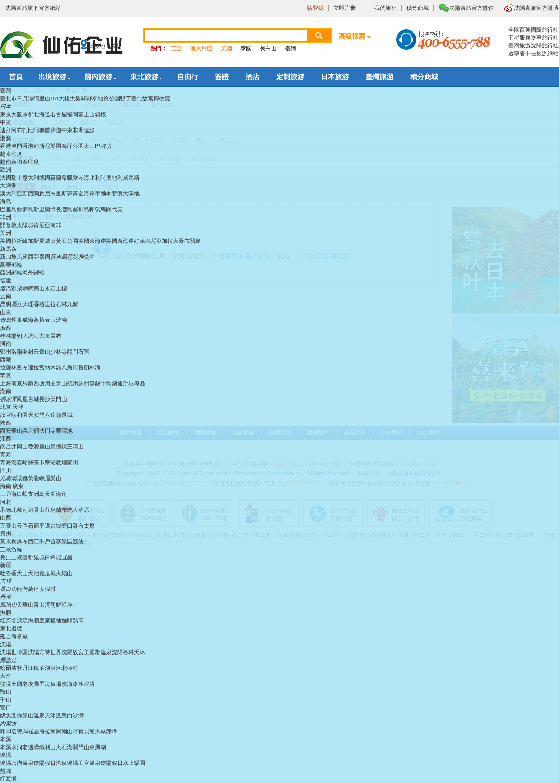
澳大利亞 (201, 48)
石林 (61, 304)
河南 (5, 344)
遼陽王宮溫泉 (83, 763)
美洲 (5, 233)
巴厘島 (8, 209)
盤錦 (5, 771)
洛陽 (16, 351)
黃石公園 (67, 241)
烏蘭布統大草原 (69, 510)
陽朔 (16, 336)
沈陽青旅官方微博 (536, 8)
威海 (27, 320)
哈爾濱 (8, 668)
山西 (5, 518)
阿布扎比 (22, 130)
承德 (5, 510)
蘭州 (72, 462)
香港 (5, 146)
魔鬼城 (47, 573)
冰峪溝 (86, 684)
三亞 (176, 48)
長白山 (268, 48)
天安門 (36, 415)
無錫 (94, 383)
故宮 (5, 415)
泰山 (50, 320)
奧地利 (114, 177)
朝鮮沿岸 (61, 605)
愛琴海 (81, 177)
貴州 (5, 533)
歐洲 (5, 170)
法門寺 (47, 431)
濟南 (61, 320)
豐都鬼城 (33, 557)
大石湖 (64, 747)
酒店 (253, 76)
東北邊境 (11, 628)
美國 (226, 48)
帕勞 (94, 209)
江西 (5, 438)
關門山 (81, 747)
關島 (195, 241)
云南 (5, 296)
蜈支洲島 (33, 494)
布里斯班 (61, 193)
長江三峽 (11, 557)
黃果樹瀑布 (14, 541)
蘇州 (83, 383)
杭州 (72, 383)
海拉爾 (47, 731)
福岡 (72, 114)
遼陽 (5, 755)
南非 (55, 225)
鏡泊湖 (41, 668)
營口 (5, 707)
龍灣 (22, 589)
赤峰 (111, 731)
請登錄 (315, 8)
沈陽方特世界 (44, 652)
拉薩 (5, 367)
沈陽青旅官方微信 (471, 8)
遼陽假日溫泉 (50, 763)
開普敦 (8, 225)
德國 (44, 177)
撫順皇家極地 (44, 620)
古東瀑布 (50, 336)
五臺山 (8, 525)
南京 (16, 383)
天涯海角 (56, 494)
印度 (33, 162)
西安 (5, 431)
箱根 (100, 114)
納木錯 (53, 367)
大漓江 (30, 336)
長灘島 (64, 209)
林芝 (16, 367)
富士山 (86, 114)
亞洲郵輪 (11, 272)
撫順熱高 (72, 620)
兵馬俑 (30, 431)
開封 (27, 351)
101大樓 (60, 98)
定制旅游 (290, 76)
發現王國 (11, 684)
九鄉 (72, 304)
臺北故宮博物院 (150, 98)
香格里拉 (44, 304)
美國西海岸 (120, 241)
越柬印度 (11, 154)
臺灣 (290, 48)
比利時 (97, 177)
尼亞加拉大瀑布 (170, 241)
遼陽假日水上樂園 (122, 763)
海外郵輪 (33, 272)
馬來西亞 (28, 257)
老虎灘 (30, 684)
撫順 (5, 612)
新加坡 (8, 257)
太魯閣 (78, 98)
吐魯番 (8, 573)
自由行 (187, 76)
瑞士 (16, 177)
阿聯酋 (41, 130)
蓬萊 (39, 320)
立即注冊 (344, 8)
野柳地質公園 (103, 98)
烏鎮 (27, 383)
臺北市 (8, 98)
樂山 (55, 478)
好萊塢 (142, 241)
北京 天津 (12, 407)
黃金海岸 (84, 193)
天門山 (58, 399)
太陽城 (25, 225)
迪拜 (5, 130)
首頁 (16, 76)
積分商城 (417, 8)
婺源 (33, 446)
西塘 (39, 383)
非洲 (5, 217)
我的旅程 (385, 8)
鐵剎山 (47, 747)
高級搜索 (352, 36)
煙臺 (16, 320)
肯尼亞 (41, 225)
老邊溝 (30, 747)
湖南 (5, 391)
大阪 (16, 114)
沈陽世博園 (14, 652)
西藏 (5, 359)
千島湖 (108, 383)
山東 (5, 312)
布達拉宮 (33, 367)
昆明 (5, 304)
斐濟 (117, 193)
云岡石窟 (28, 525)
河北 (5, 502)
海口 (16, 494)
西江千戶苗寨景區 (50, 541)
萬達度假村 (42, 589)
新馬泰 (8, 249)
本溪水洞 (11, 747)
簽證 (222, 76)
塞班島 (81, 209)
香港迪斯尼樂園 (41, 146)
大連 (5, 676)
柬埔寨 (19, 162)
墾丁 (125, 98)
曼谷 (89, 257)
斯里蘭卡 (44, 209)
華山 (16, 431)
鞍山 (5, 692)
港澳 (5, 138)
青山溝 (41, 605)
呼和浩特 (11, 731)
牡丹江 (25, 668)
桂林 (5, 336)
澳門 (16, 146)
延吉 (5, 636)
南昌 (5, 446)
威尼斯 (131, 177)
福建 (5, 280)
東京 (5, 114)
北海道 (41, 114)
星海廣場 (50, 684)
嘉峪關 (25, 462)
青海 (5, 454)
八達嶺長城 (59, 415)
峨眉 (44, 478)
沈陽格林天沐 (128, 652)
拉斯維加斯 (25, 241)
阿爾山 (64, 731)
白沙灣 (75, 715)
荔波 (78, 541)
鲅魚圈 (8, 715)
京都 (27, 114)
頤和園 (19, 415)
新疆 (5, 565)
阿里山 (41, 98)
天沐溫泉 (56, 715)
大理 (27, 304)
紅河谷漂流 (14, 620)
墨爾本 (103, 193)
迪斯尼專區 (131, 383)
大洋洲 (8, 185)
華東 (5, 375)
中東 (5, 122)
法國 (5, 177)
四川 (5, 470)
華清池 (64, 431)
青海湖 (8, 462)
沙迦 (55, 130)
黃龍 (33, 478)
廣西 (5, 328)
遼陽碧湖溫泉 (16, 763)
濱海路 (69, 684)
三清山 (75, 446)
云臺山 (41, 351)
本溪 (5, 739)
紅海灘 (8, 779)
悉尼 (44, 193)
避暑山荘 (39, 510)
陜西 (5, 423)
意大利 (30, 177)
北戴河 (19, 510)
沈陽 (5, 644)
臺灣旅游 (379, 76)
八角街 (69, 367)
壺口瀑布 (72, 525)
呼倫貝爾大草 (89, 731)
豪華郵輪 (11, 264)
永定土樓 (56, 288)
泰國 (246, 48)
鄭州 (5, 351)
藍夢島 (25, 209)
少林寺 (58, 351)
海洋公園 (72, 146)
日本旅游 (335, 76)
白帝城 (53, 557)
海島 (5, 201)
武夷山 (36, 288)
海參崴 (19, 636)
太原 (89, 525)
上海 (5, 383)
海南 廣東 (12, 486)
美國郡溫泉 (98, 652)
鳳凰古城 (28, 399)
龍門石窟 (78, 351)
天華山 (25, 605)
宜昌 (67, 557)
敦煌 (61, 462)
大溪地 (131, 193)
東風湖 (97, 747)
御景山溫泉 (31, 715)
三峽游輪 (11, 549)
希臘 (67, 177)
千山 (5, 699)
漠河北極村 (64, 668)
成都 (22, 478)
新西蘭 (30, 193)
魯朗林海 (89, 367)
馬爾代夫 (111, 209)
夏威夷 (47, 241)
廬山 (44, 446)
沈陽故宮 (72, 652)
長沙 (44, 399)
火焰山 (64, 573)
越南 (5, 162)
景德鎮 (58, 446)
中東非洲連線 (78, 130)
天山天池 (28, 573)
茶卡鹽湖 (44, 462)
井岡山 (19, 446)
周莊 (50, 383)
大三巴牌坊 (98, 146)
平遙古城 (50, 525)
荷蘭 (55, 177)
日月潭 (25, 98)
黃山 (61, 383)
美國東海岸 (92, 241)
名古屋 (58, 114)
